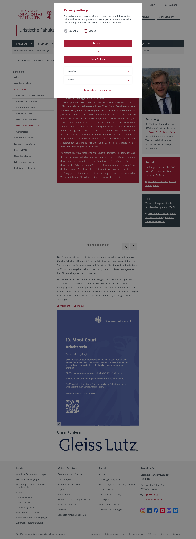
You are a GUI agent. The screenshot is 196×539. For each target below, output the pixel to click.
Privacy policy (105, 90)
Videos (92, 30)
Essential (73, 30)
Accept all (98, 43)
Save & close (98, 59)
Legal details (90, 90)
